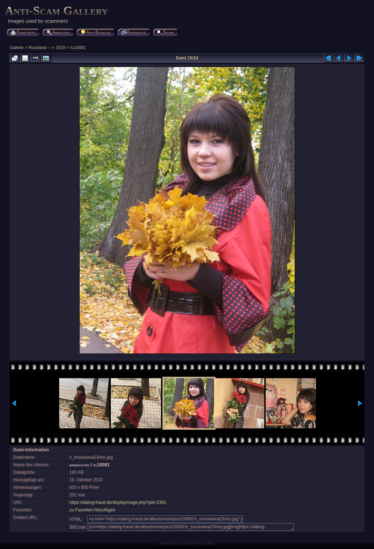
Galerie (17, 47)
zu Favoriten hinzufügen (92, 509)
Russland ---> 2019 (46, 47)
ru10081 (78, 47)
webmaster (79, 464)
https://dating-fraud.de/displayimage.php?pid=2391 (118, 502)
